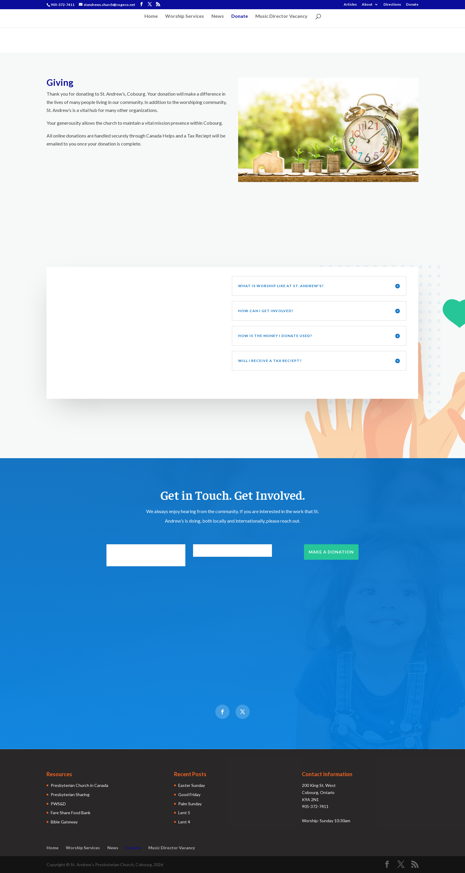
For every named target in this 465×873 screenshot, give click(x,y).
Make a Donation (331, 551)
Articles (350, 5)
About (367, 5)
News (217, 16)
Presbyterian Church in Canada (79, 785)
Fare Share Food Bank (70, 812)
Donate (412, 5)
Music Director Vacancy (281, 16)
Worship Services (184, 16)
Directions (392, 5)
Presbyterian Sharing (70, 794)
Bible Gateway (64, 821)
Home (151, 16)
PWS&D (58, 803)
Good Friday (189, 794)
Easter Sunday (191, 785)
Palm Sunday (190, 803)
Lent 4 (184, 821)
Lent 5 (184, 812)
